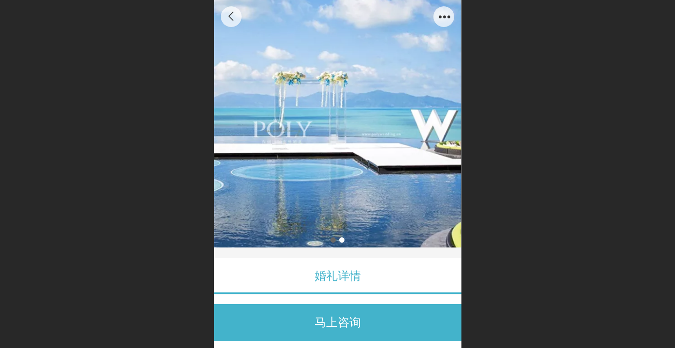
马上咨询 (338, 322)
